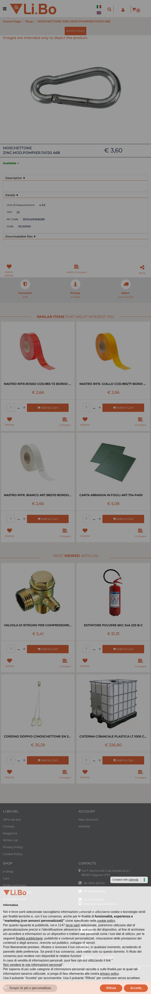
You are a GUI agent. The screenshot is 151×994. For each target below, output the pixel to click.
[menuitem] (100, 4)
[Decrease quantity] (29, 987)
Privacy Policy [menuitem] (13, 847)
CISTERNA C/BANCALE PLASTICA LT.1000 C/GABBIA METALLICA (113, 736)
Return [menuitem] (8, 906)
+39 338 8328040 (94, 891)
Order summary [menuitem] (15, 885)
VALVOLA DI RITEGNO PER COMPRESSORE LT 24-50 (38, 625)
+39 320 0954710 (95, 912)
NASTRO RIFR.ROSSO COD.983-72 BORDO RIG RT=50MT (38, 384)
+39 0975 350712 (93, 883)
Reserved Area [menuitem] (13, 913)
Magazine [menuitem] (10, 833)
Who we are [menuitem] (12, 819)
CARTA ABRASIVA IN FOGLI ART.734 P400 (111, 495)
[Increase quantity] (37, 987)
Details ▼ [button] (12, 195)
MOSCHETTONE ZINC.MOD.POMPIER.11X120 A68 (73, 21)
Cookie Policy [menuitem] (12, 854)
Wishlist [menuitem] (84, 826)
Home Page (12, 21)
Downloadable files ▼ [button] (20, 236)
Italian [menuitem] (86, 957)
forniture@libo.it (93, 919)
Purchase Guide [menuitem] (14, 899)
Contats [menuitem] (8, 826)
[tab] (75, 178)
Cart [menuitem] (6, 878)
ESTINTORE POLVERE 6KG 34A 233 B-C (113, 625)
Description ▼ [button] (15, 178)
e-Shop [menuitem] (8, 871)
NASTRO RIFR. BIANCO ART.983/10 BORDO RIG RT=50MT (38, 495)
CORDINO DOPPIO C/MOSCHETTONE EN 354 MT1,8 (38, 736)
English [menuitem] (105, 957)
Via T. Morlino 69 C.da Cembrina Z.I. (105, 871)
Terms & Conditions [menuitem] (17, 892)
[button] (75, 87)
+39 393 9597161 (93, 899)
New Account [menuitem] (88, 819)
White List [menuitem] (10, 840)
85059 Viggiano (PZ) (96, 875)
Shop (29, 21)
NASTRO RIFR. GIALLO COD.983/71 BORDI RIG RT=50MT (113, 384)
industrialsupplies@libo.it (99, 904)
